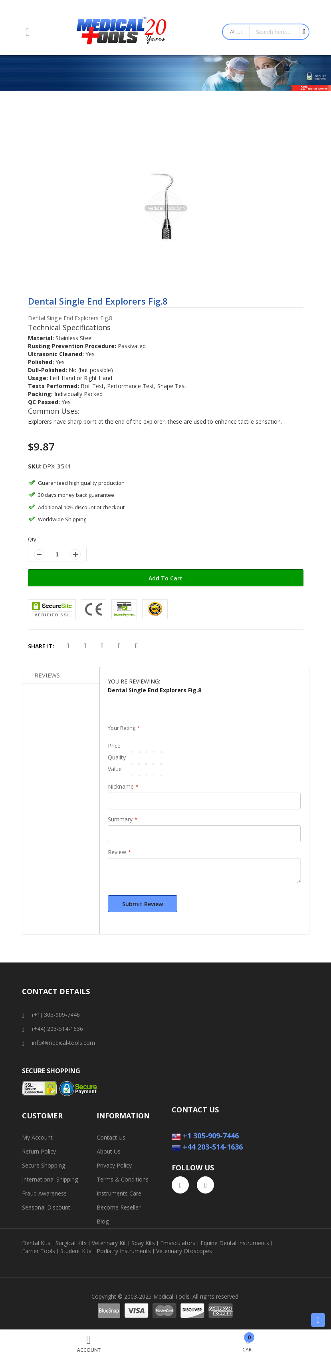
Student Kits (75, 1251)
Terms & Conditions (123, 1179)
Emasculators (177, 1243)
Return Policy (39, 1151)
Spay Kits (143, 1243)
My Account (37, 1137)
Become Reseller (119, 1207)
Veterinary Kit (109, 1243)
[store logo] (121, 32)
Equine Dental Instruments (234, 1243)
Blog (103, 1221)
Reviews (47, 675)
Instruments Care (119, 1193)
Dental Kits (36, 1243)
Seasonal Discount (46, 1207)
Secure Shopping (43, 1165)
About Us (109, 1151)
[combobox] (274, 31)
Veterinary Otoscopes (184, 1251)
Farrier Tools (38, 1251)
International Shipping (50, 1179)
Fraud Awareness (44, 1193)
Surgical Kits (71, 1243)
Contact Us (111, 1137)
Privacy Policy (114, 1165)
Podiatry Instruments (124, 1251)
